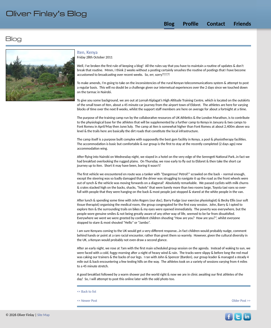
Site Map (43, 315)
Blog (169, 23)
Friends (242, 23)
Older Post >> (241, 301)
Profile (190, 23)
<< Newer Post (87, 301)
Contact (216, 23)
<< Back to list (86, 292)
